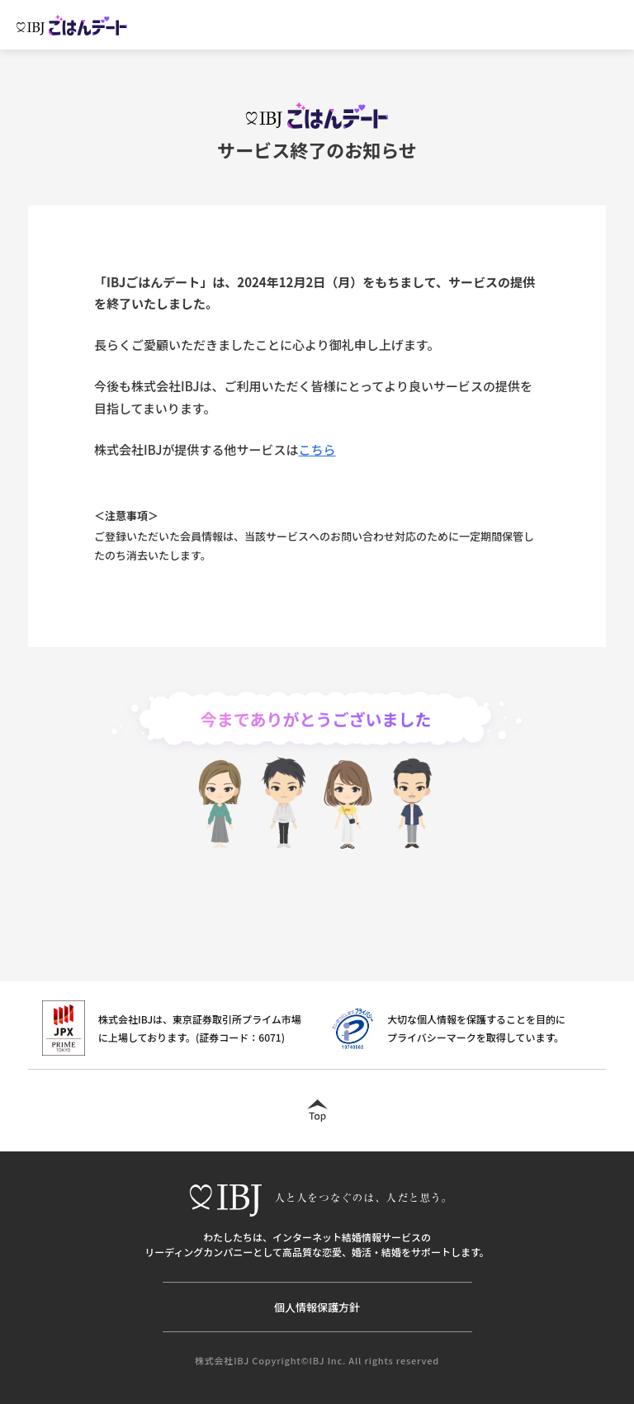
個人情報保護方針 (317, 1307)
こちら (317, 449)
